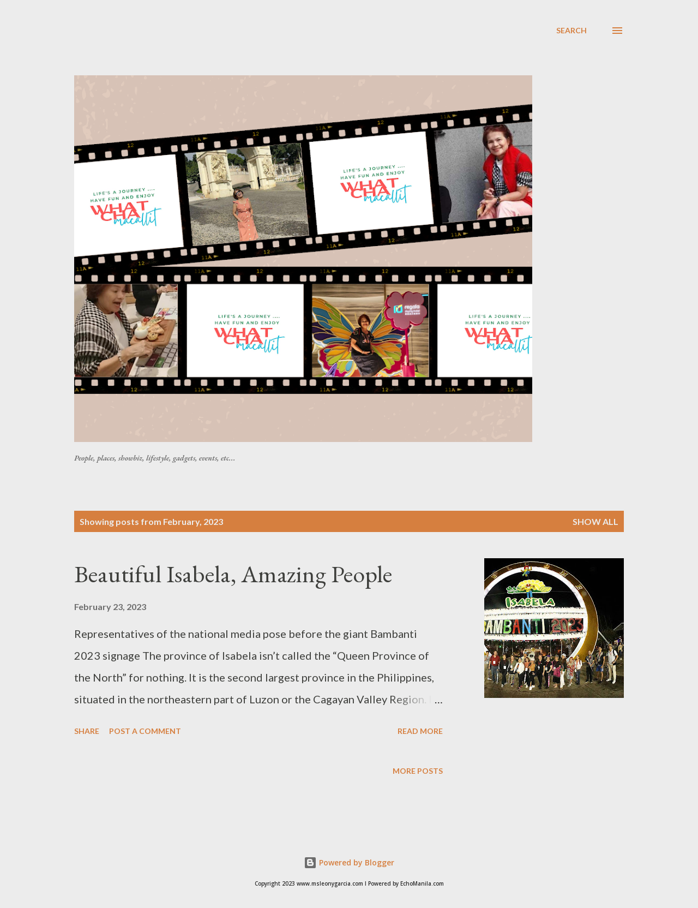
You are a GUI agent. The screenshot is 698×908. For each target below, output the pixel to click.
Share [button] (86, 731)
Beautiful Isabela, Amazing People (233, 573)
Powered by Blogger (349, 862)
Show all (595, 521)
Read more (420, 731)
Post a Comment (145, 731)
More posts (418, 770)
